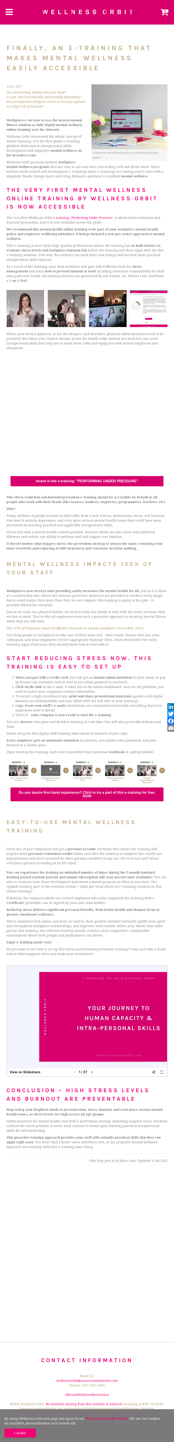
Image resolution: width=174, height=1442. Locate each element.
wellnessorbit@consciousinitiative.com (87, 1380)
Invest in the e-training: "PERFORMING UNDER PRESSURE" (87, 481)
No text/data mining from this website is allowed (84, 1404)
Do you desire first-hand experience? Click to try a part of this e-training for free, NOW (87, 794)
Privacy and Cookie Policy (106, 1418)
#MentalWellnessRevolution (87, 1394)
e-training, (83, 218)
